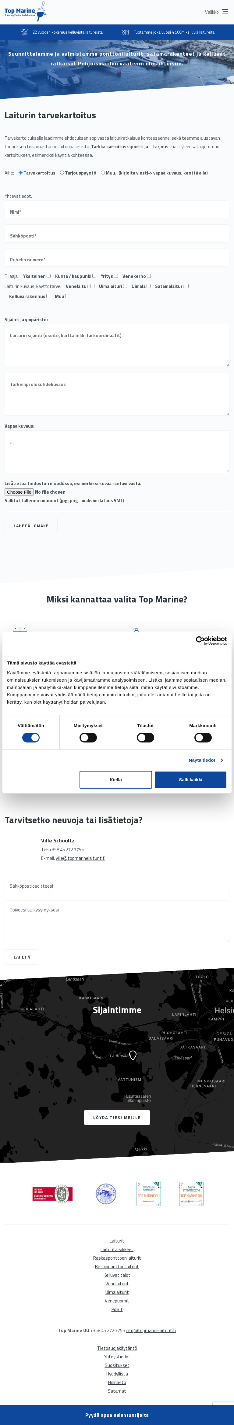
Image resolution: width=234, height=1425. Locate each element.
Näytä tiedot (202, 760)
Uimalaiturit (117, 1292)
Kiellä (116, 779)
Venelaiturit (117, 1283)
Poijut (117, 1309)
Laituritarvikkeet (117, 1249)
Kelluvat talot (117, 1275)
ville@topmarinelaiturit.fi (80, 858)
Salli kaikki (191, 779)
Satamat (117, 1390)
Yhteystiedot (117, 1356)
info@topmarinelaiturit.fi (151, 1330)
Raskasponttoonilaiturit (117, 1257)
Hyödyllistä (117, 1373)
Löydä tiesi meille (117, 1117)
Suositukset (117, 1365)
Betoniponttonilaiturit (117, 1266)
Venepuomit (117, 1300)
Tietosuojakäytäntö (117, 1348)
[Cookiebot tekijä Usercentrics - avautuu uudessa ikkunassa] (200, 640)
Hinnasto (117, 1382)
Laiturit (117, 1240)
